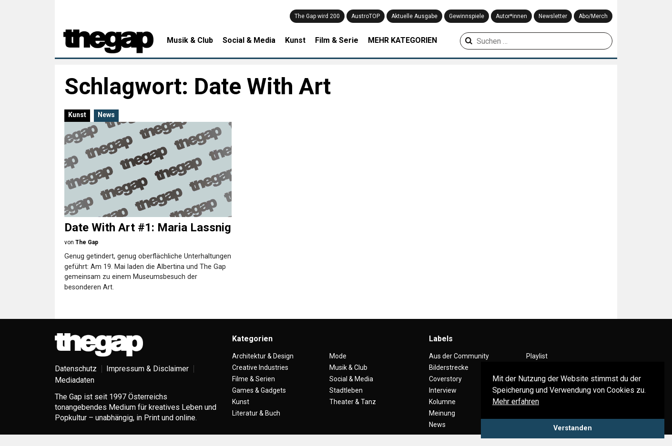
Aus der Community (459, 356)
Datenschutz (76, 368)
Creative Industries (260, 367)
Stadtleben (346, 390)
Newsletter (553, 16)
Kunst (295, 40)
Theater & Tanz (352, 402)
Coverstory (445, 379)
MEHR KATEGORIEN (402, 40)
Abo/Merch (593, 16)
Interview (443, 390)
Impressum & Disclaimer (147, 368)
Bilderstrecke (448, 367)
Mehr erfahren (515, 401)
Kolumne (442, 402)
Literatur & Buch (256, 413)
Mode (337, 356)
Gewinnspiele (466, 16)
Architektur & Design (263, 356)
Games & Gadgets (259, 390)
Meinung (442, 413)
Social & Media (249, 40)
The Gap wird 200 (317, 16)
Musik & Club (190, 40)
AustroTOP (365, 16)
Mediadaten (74, 380)
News (106, 115)
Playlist (537, 356)
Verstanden (572, 428)
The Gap (86, 242)
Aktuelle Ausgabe (414, 16)
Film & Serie (336, 40)
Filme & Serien (253, 379)
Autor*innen (511, 16)
